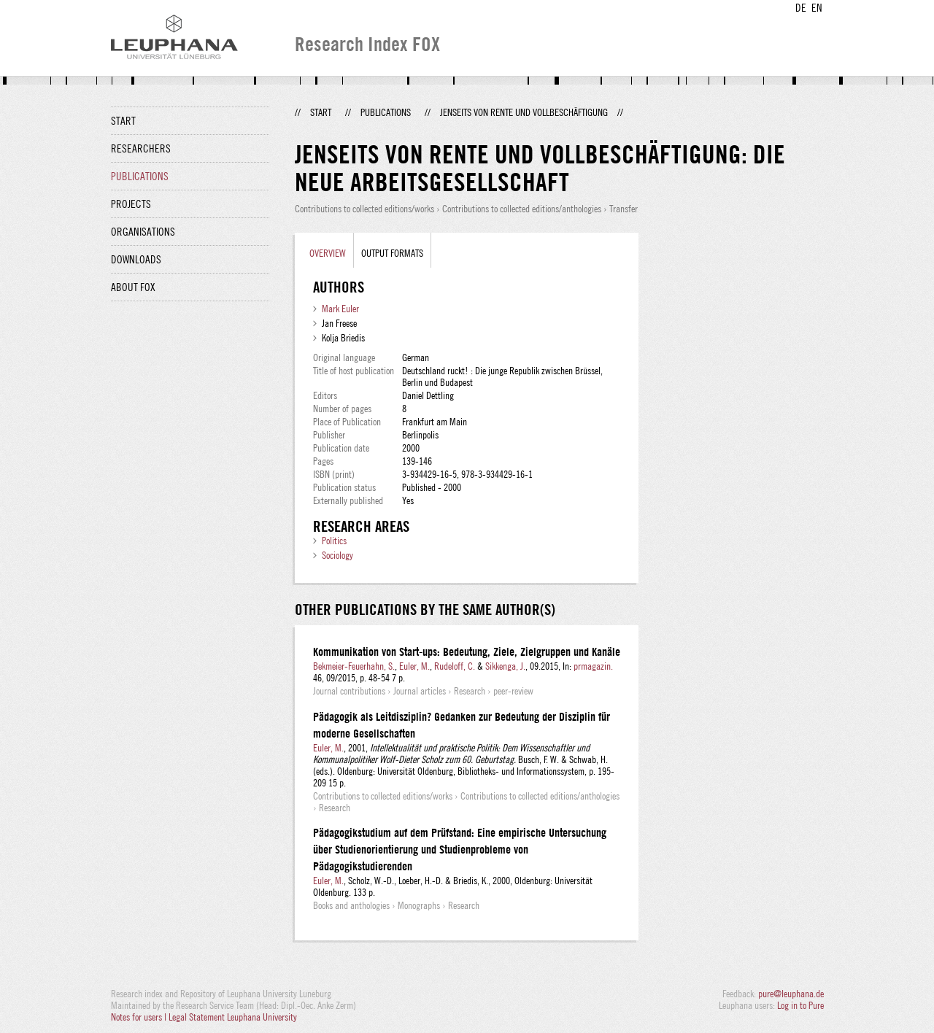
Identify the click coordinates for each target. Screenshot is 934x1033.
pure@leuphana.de (791, 993)
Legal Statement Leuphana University (233, 1017)
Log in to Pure (800, 1005)
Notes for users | (140, 1017)
